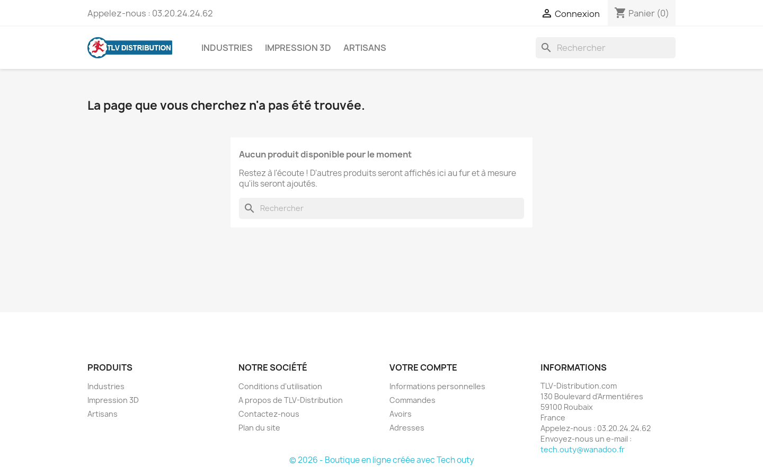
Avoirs (400, 414)
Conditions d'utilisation (280, 386)
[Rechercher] (606, 47)
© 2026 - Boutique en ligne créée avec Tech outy (381, 460)
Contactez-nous (268, 414)
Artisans (364, 48)
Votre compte (423, 367)
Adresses (406, 428)
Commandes (412, 400)
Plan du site (259, 428)
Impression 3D (298, 48)
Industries (227, 48)
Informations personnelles (437, 386)
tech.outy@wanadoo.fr (582, 449)
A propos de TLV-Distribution (290, 400)
